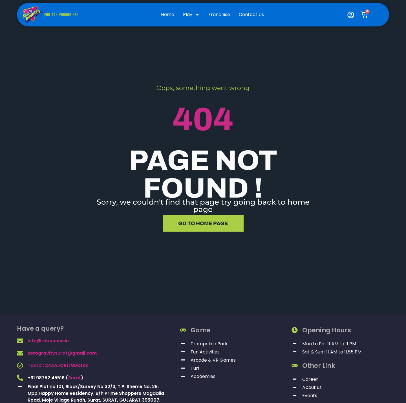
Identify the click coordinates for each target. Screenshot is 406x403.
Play (191, 15)
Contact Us (251, 15)
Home (167, 15)
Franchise (219, 15)
